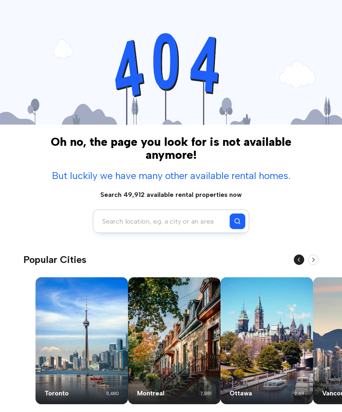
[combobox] (163, 221)
